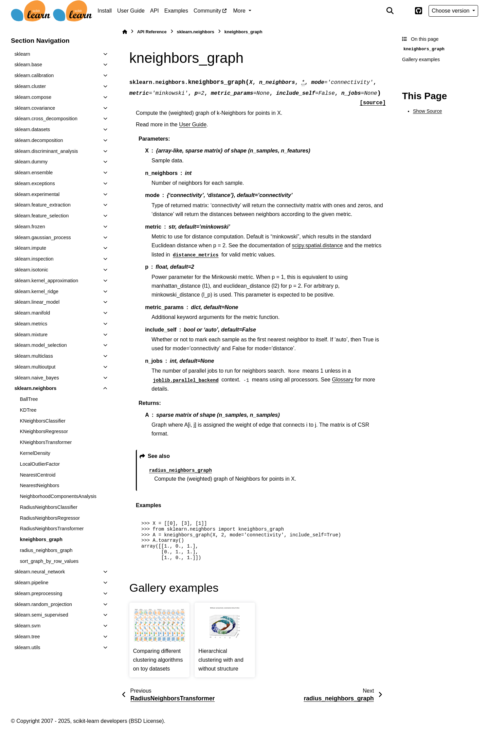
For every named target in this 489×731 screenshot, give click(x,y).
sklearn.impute (30, 248)
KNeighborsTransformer (46, 442)
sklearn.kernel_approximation (46, 280)
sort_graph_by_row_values (49, 561)
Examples (176, 11)
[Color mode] (404, 11)
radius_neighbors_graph (46, 550)
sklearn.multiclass (33, 356)
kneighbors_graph (41, 539)
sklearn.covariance (34, 108)
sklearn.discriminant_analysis (46, 151)
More (240, 11)
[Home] (124, 31)
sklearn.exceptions (34, 183)
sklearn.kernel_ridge (36, 291)
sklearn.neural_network (39, 571)
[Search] (390, 11)
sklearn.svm (27, 625)
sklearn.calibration (34, 75)
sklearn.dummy (31, 161)
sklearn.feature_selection (41, 215)
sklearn (22, 54)
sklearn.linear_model (36, 302)
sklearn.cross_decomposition (45, 118)
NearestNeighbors (39, 485)
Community (207, 11)
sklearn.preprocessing (38, 593)
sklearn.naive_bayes (36, 377)
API (154, 11)
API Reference (152, 31)
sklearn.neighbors (35, 388)
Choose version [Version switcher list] (451, 11)
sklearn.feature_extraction (42, 205)
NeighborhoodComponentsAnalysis (58, 496)
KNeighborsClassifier (42, 421)
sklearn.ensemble (33, 172)
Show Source (427, 111)
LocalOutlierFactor (40, 464)
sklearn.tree (27, 636)
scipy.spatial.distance (317, 245)
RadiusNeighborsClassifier (48, 507)
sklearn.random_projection (43, 604)
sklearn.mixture (31, 334)
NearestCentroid (37, 475)
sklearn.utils (27, 647)
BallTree (29, 399)
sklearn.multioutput (34, 367)
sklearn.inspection (33, 259)
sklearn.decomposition (38, 140)
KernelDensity (35, 453)
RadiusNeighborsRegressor (50, 518)
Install (104, 11)
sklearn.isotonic (31, 269)
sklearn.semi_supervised (41, 615)
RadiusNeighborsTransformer (52, 528)
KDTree (28, 410)
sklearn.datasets (32, 129)
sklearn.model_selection (40, 345)
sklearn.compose (32, 97)
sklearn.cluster (30, 86)
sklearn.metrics (30, 323)
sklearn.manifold (32, 313)
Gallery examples (421, 59)
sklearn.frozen (29, 226)
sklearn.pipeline (31, 582)
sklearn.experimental (36, 194)
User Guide (131, 11)
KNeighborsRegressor (44, 431)
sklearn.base (28, 64)
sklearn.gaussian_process (42, 237)
